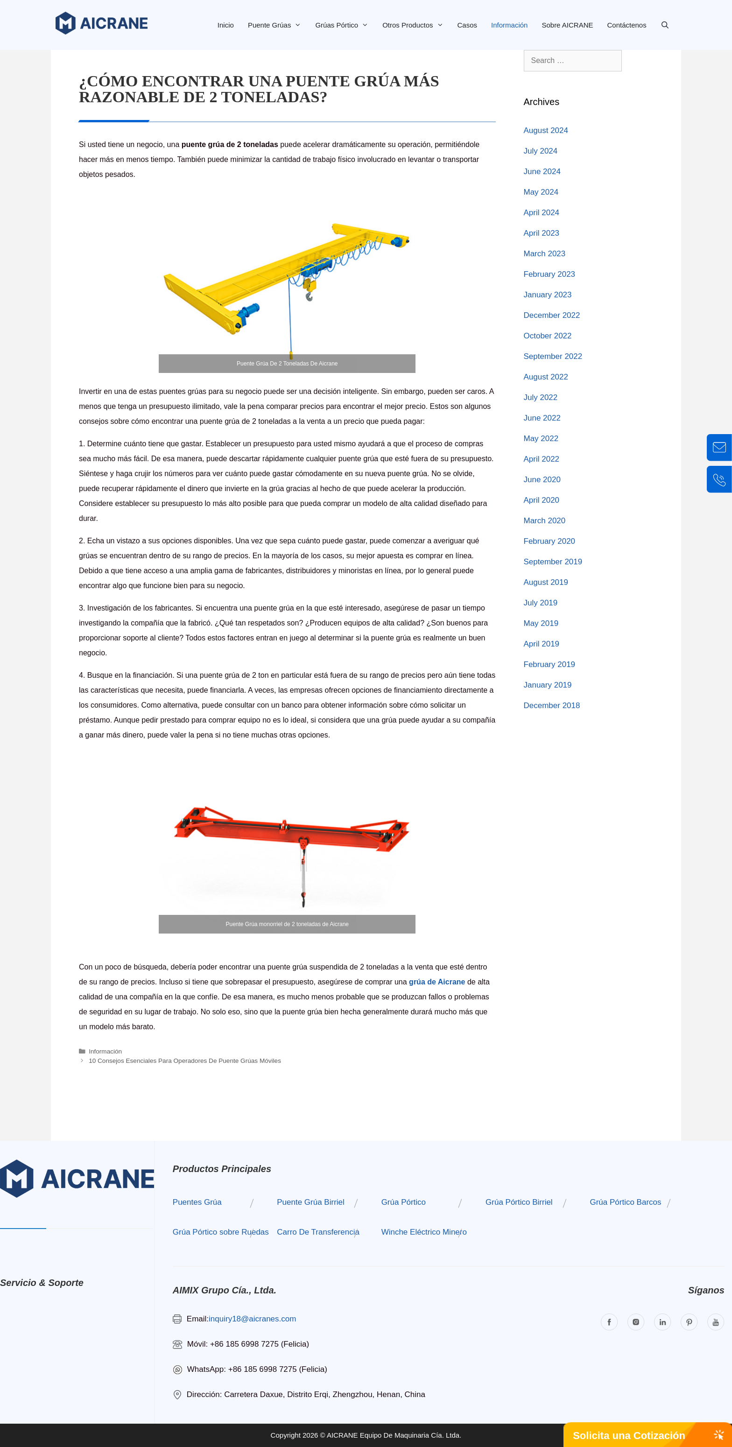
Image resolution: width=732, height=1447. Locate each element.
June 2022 (542, 418)
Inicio (226, 25)
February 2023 (550, 274)
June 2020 (542, 479)
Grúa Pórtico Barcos (625, 1202)
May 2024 (541, 192)
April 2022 (542, 459)
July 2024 (541, 151)
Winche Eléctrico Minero (424, 1232)
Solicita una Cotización (629, 1435)
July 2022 (541, 397)
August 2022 (546, 376)
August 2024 (546, 130)
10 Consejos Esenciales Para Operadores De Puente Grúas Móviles (185, 1060)
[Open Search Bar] (665, 25)
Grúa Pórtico (403, 1202)
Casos (468, 25)
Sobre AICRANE (567, 25)
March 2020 (545, 520)
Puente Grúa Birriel (311, 1202)
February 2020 (550, 541)
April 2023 (542, 233)
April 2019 (542, 643)
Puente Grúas (278, 25)
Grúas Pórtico (345, 25)
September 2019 (553, 561)
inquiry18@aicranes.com (252, 1318)
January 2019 (548, 685)
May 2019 (541, 623)
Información (509, 25)
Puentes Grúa (197, 1202)
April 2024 (542, 212)
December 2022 (552, 315)
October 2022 (548, 335)
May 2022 (541, 438)
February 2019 (550, 664)
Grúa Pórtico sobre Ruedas (221, 1232)
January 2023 (548, 294)
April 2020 (542, 500)
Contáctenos (626, 25)
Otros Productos (416, 25)
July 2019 (541, 602)
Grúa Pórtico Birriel (519, 1202)
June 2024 (542, 171)
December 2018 (552, 705)
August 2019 (546, 582)
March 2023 (545, 253)
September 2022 (553, 356)
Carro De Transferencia (318, 1232)
